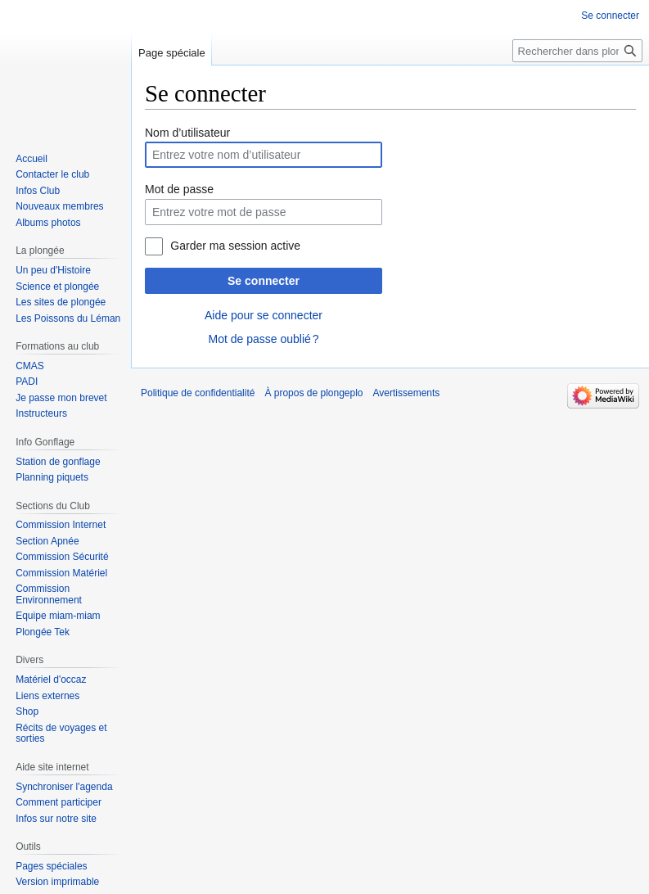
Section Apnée (47, 541)
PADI (27, 381)
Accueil (31, 159)
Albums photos (48, 222)
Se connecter (264, 280)
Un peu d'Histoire (53, 270)
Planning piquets (52, 477)
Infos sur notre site (56, 818)
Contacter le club (52, 174)
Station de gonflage (58, 461)
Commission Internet (61, 525)
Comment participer (58, 802)
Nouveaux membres (59, 206)
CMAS (30, 366)
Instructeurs (41, 413)
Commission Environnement (49, 594)
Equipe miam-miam (58, 615)
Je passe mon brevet (61, 398)
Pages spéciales (51, 866)
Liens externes (47, 696)
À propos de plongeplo (313, 393)
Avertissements (406, 393)
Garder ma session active (235, 245)
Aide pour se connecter (263, 315)
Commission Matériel (61, 573)
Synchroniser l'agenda (64, 786)
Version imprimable (57, 881)
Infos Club (38, 190)
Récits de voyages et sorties (61, 733)
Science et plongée (57, 286)
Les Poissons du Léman (68, 318)
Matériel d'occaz (51, 679)
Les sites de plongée (61, 302)
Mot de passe (179, 189)
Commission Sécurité (62, 556)
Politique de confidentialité (198, 393)
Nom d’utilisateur (187, 132)
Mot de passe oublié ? (263, 338)
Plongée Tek (43, 632)
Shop (27, 711)
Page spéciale (171, 53)
